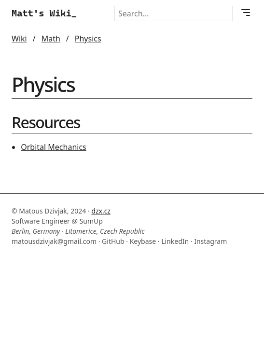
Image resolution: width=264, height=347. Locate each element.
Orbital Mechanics (53, 147)
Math (51, 38)
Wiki (19, 38)
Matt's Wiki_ (44, 13)
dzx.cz (101, 210)
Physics (88, 38)
